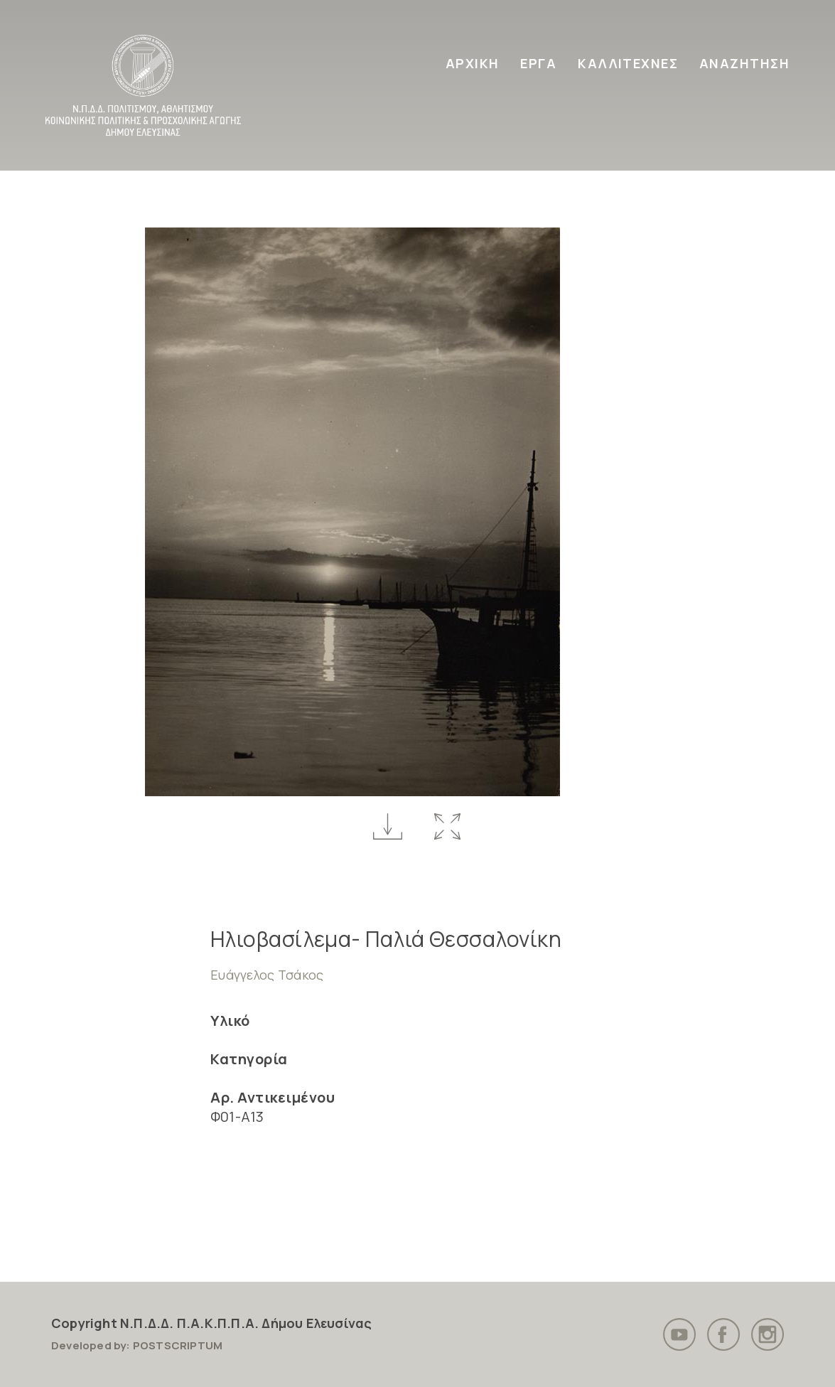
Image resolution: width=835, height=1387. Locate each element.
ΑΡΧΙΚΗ (473, 63)
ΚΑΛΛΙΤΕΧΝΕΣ (628, 63)
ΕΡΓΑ (538, 63)
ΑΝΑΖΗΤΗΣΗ (744, 63)
